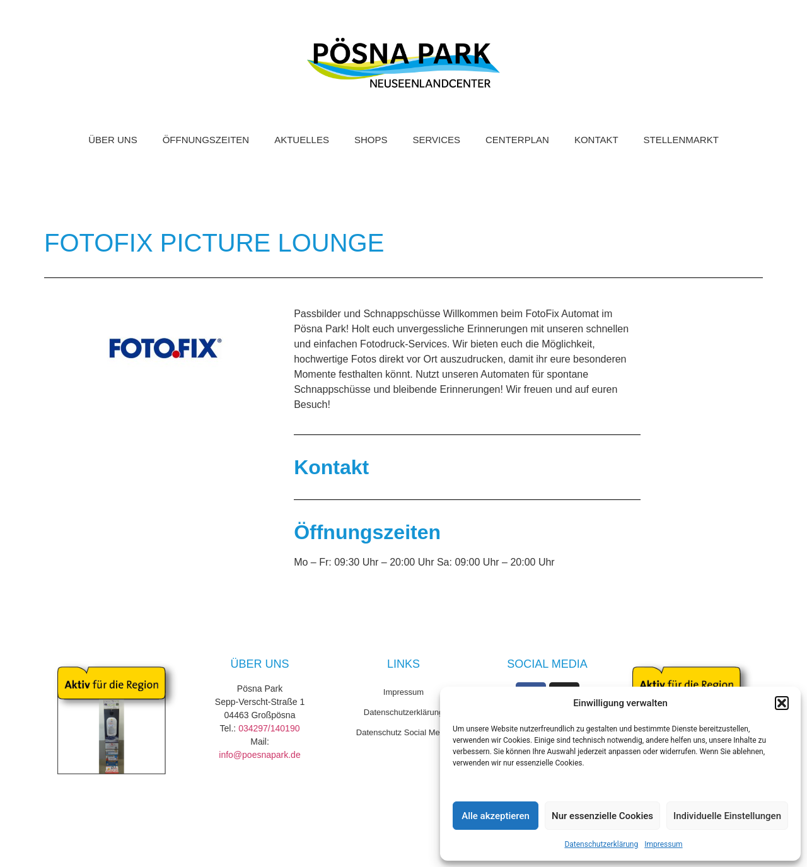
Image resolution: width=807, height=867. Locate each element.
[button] (781, 703)
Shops (371, 139)
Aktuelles (301, 139)
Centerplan (517, 139)
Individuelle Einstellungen (727, 816)
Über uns (112, 139)
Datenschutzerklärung (601, 844)
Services (436, 139)
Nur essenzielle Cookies (602, 816)
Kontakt (596, 139)
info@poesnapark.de (259, 755)
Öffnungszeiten (206, 139)
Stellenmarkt (681, 139)
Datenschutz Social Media (403, 732)
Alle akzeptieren (496, 816)
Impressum (663, 844)
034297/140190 (268, 728)
